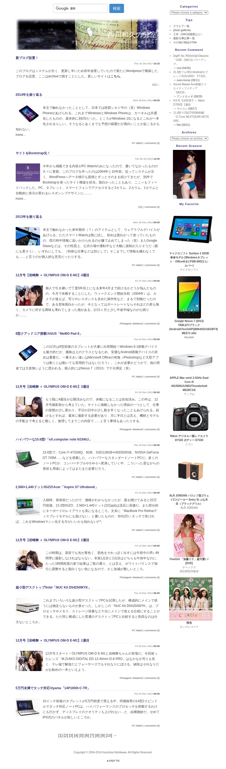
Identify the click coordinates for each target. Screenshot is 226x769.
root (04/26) (184, 68)
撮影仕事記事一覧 (184, 38)
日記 (154, 84)
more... (21, 135)
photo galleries (182, 30)
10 (109, 735)
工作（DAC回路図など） (188, 34)
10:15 (156, 63)
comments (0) (152, 143)
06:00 (156, 100)
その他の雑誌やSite (185, 42)
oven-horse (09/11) (188, 80)
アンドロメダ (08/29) (189, 96)
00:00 (156, 281)
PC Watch (137, 143)
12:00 (156, 158)
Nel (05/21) (183, 124)
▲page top (113, 760)
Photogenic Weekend (131, 323)
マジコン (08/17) (187, 108)
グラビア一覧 (181, 26)
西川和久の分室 (132, 35)
